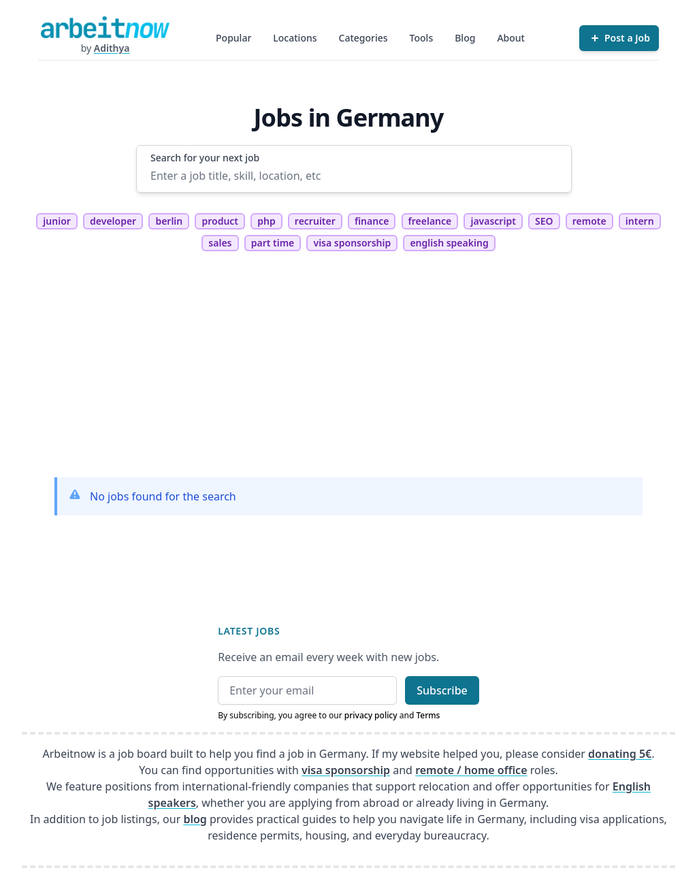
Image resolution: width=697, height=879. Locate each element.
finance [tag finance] (372, 220)
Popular (233, 37)
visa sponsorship (346, 770)
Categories (363, 37)
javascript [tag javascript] (492, 220)
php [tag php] (266, 220)
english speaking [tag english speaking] (449, 242)
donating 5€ (619, 753)
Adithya (112, 48)
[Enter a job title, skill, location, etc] (354, 176)
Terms (428, 715)
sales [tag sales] (219, 242)
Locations (295, 37)
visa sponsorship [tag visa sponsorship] (352, 242)
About (511, 37)
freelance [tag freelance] (430, 220)
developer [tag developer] (113, 220)
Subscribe (442, 690)
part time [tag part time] (273, 242)
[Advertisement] (348, 371)
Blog (465, 37)
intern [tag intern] (640, 220)
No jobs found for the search (163, 496)
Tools (422, 37)
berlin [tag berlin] (168, 220)
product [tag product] (219, 220)
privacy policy (371, 715)
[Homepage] (105, 27)
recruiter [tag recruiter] (315, 220)
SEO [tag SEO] (544, 220)
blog (194, 819)
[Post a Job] (619, 38)
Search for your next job (204, 157)
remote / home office (471, 770)
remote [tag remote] (589, 220)
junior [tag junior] (57, 220)
